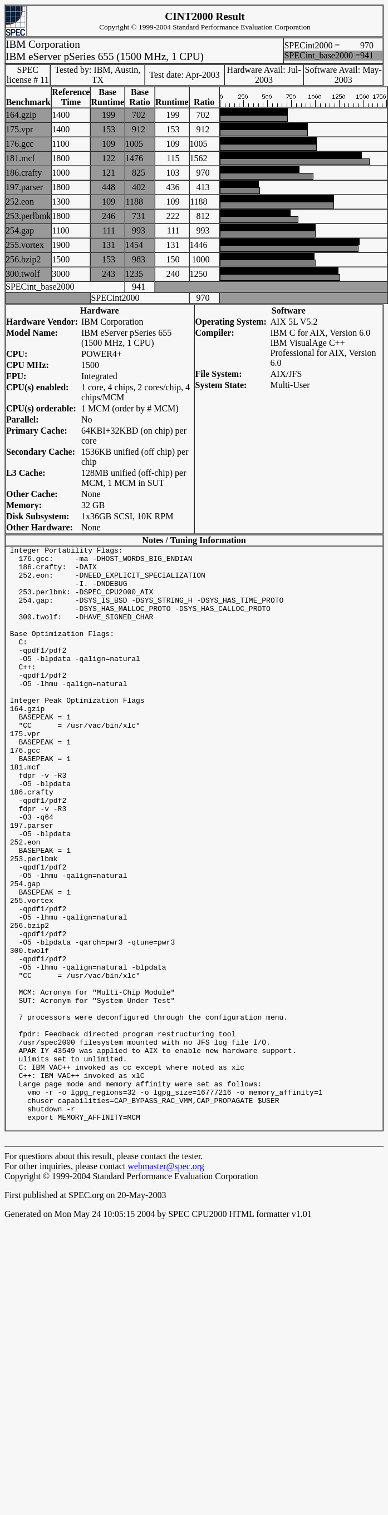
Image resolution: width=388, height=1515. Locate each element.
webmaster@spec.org (165, 1283)
